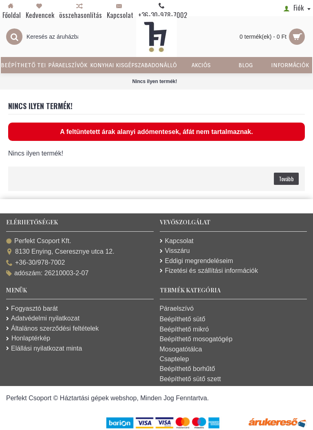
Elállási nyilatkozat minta (44, 348)
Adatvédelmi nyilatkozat (42, 318)
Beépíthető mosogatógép (196, 339)
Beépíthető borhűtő (187, 368)
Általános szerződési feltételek (52, 328)
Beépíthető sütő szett (190, 378)
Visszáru (175, 250)
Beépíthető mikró (184, 329)
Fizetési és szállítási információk (209, 270)
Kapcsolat (177, 240)
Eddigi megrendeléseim (196, 260)
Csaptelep (174, 358)
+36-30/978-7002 (35, 263)
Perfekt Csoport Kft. (38, 241)
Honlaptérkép (28, 338)
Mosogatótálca (181, 349)
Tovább (286, 178)
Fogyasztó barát (32, 308)
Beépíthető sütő (182, 319)
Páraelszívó (177, 308)
